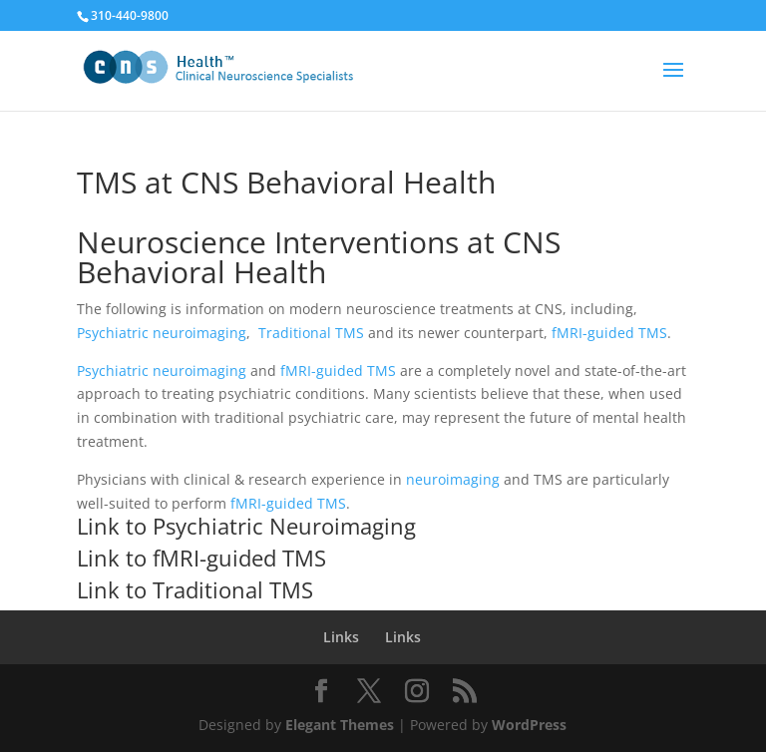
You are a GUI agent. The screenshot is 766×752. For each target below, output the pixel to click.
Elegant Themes (339, 724)
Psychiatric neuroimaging (161, 332)
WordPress (529, 724)
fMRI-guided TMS (609, 332)
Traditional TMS (311, 332)
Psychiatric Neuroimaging (284, 526)
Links (341, 636)
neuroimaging (455, 479)
